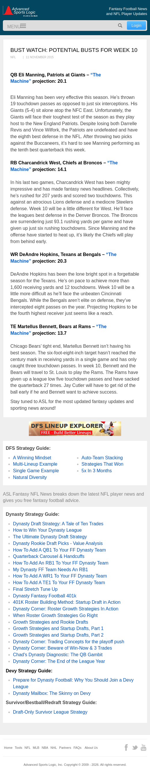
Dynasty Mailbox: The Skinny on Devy (52, 693)
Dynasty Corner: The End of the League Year (59, 661)
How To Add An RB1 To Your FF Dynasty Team (60, 563)
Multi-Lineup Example (35, 464)
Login (136, 25)
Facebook (126, 747)
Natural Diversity (30, 477)
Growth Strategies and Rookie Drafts (50, 622)
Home (8, 747)
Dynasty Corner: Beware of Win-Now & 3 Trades (62, 648)
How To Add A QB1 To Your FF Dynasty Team (59, 550)
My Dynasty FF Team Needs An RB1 (50, 569)
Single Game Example (36, 470)
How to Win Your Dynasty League (47, 530)
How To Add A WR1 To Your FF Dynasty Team (60, 575)
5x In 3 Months (97, 470)
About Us (91, 747)
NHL (53, 747)
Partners (65, 747)
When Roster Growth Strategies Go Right (55, 615)
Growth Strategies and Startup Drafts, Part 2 (58, 635)
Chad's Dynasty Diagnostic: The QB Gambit (57, 654)
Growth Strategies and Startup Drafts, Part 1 (58, 628)
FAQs (78, 747)
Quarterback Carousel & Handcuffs (49, 556)
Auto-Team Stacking (102, 457)
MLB (36, 747)
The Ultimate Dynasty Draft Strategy (50, 536)
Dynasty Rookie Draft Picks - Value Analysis (58, 543)
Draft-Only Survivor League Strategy (50, 712)
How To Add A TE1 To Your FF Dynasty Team (59, 582)
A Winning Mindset (32, 457)
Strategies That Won (102, 464)
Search (120, 25)
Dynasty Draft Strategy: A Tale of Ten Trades (58, 523)
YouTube (143, 747)
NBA (45, 747)
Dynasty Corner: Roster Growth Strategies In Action (65, 608)
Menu (20, 26)
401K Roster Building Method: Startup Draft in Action (67, 602)
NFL (28, 747)
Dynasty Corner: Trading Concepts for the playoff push (68, 641)
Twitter (134, 747)
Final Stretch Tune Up (35, 589)
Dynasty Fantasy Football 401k (44, 595)
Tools (18, 747)
